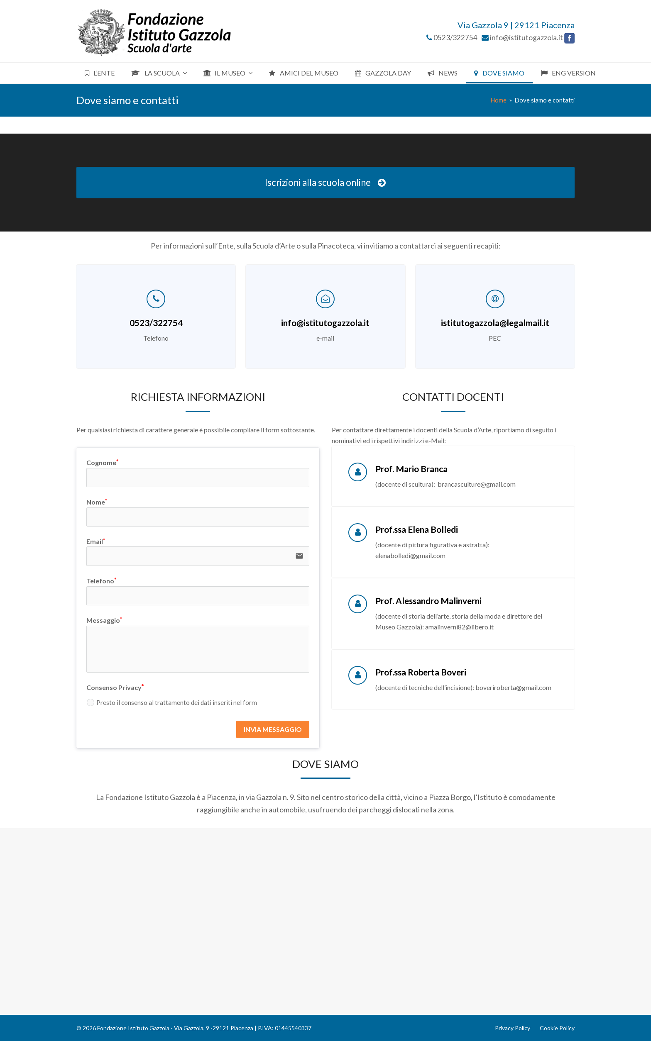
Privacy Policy (512, 1027)
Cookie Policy (557, 1027)
